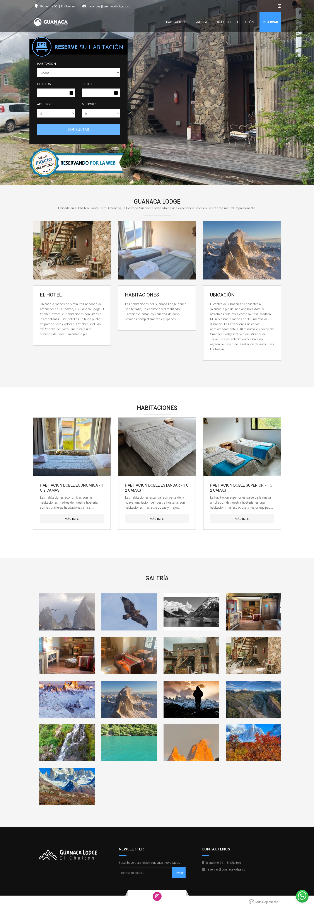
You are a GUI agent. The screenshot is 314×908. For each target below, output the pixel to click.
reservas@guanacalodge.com (109, 6)
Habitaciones (177, 22)
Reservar (270, 22)
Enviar (179, 873)
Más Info (72, 519)
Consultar (78, 129)
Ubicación (245, 22)
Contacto (222, 22)
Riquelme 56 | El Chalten (57, 6)
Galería (201, 22)
